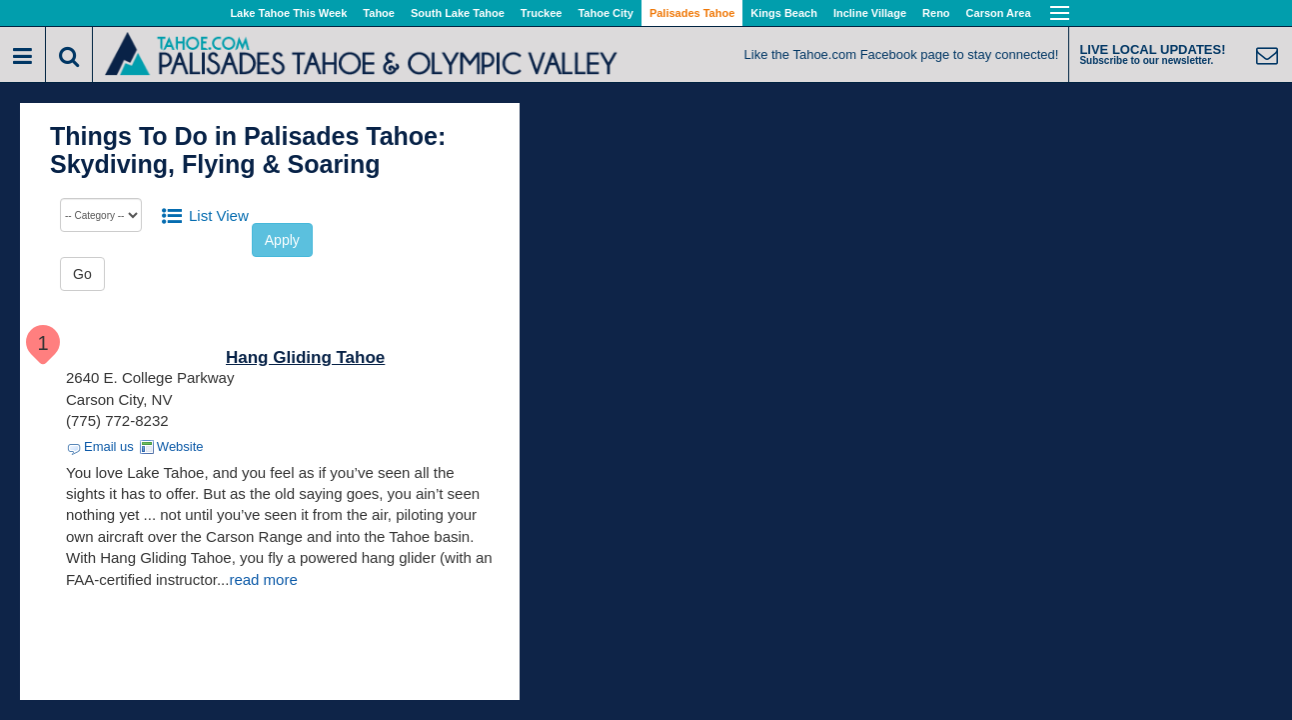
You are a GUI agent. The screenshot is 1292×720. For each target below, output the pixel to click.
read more (263, 579)
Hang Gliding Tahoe (305, 357)
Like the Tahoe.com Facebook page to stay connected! (901, 54)
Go (82, 274)
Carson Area (998, 13)
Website (180, 446)
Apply (282, 240)
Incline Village (869, 13)
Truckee (542, 13)
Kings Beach (783, 13)
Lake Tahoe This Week (288, 13)
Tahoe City (605, 13)
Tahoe (379, 13)
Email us (109, 446)
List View (219, 215)
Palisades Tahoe (691, 13)
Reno (936, 13)
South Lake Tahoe (458, 13)
